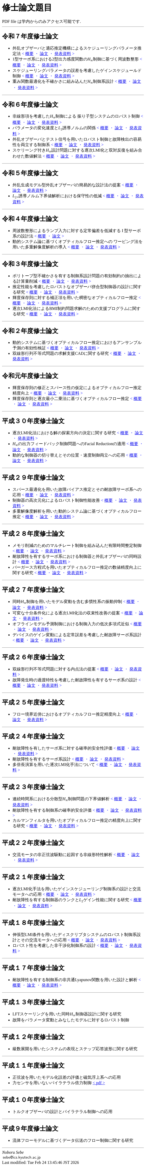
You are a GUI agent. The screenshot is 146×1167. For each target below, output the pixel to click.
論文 (44, 53)
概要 (29, 53)
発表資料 (62, 53)
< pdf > (99, 1083)
